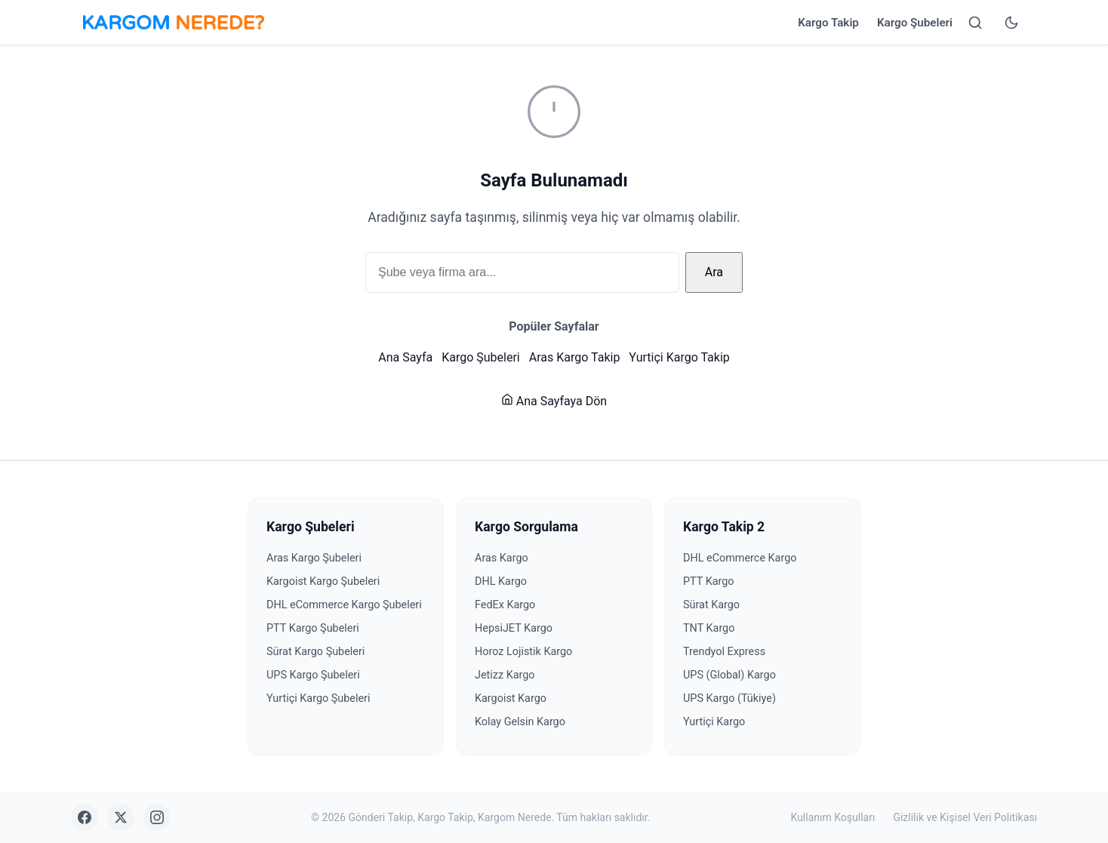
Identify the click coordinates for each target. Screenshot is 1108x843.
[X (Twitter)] (120, 817)
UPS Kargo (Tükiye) (729, 698)
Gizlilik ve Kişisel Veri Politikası (965, 817)
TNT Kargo (708, 628)
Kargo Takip (828, 22)
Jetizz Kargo (505, 675)
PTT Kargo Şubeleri (312, 628)
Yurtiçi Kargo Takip (679, 357)
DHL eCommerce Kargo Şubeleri (344, 604)
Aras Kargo (501, 558)
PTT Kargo (708, 581)
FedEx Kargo (505, 604)
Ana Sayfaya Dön (554, 401)
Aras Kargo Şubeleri (314, 558)
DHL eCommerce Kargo (739, 558)
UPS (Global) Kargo (729, 675)
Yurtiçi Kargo (714, 721)
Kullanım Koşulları (833, 817)
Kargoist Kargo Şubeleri (323, 581)
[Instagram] (157, 817)
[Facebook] (84, 817)
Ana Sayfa (405, 357)
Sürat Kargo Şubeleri (315, 651)
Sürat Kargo (711, 604)
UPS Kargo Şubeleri (313, 675)
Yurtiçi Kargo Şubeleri (318, 698)
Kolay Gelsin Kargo (520, 721)
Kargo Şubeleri (915, 22)
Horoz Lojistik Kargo (523, 651)
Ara (714, 272)
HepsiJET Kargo (513, 628)
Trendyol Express (724, 651)
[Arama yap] (975, 22)
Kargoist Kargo (510, 698)
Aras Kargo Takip (574, 357)
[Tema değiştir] (1011, 22)
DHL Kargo (501, 581)
